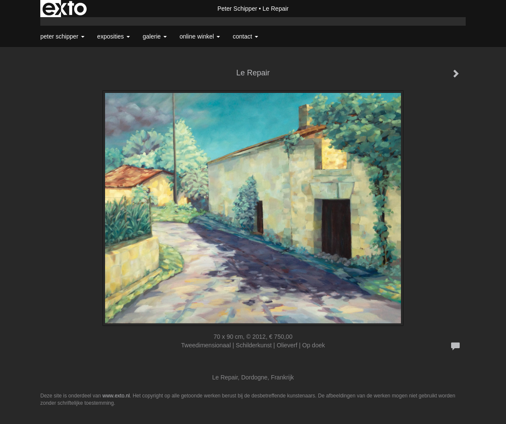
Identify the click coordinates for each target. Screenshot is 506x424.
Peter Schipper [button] (62, 36)
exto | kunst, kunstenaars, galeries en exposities (64, 8)
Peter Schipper (237, 8)
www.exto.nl (116, 396)
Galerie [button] (155, 36)
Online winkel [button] (200, 36)
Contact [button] (245, 36)
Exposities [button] (113, 36)
